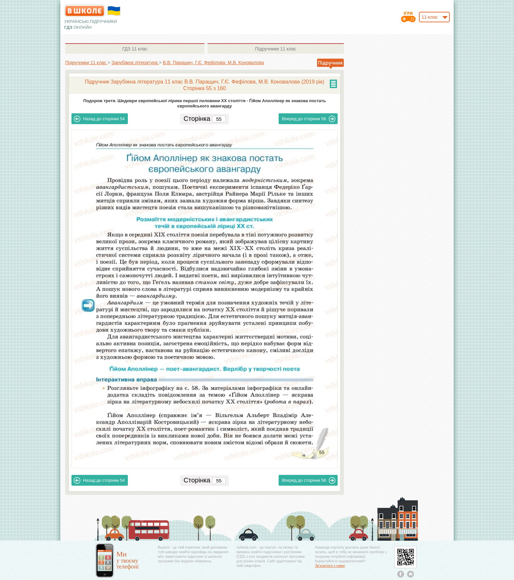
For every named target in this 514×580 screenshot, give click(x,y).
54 (99, 119)
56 (308, 119)
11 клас (135, 48)
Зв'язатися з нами (330, 566)
